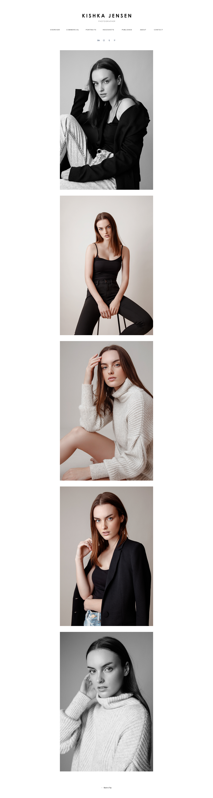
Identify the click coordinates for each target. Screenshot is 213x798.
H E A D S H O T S (108, 30)
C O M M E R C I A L (72, 30)
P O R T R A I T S (91, 30)
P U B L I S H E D (127, 30)
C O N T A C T (158, 30)
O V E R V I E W (55, 30)
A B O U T (143, 30)
